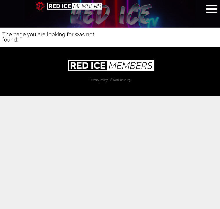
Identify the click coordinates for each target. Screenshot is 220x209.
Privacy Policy (99, 80)
